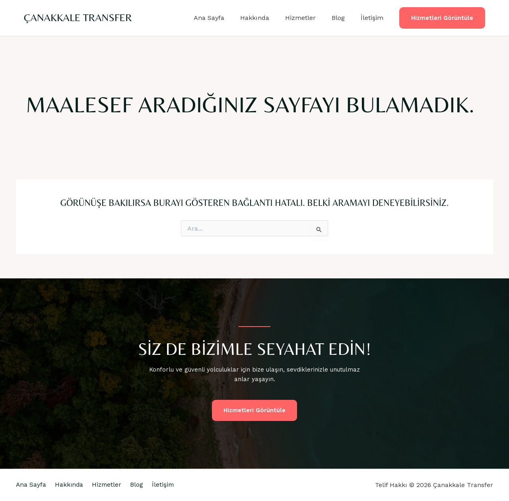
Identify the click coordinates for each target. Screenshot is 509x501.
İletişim (373, 18)
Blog (343, 18)
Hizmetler (308, 18)
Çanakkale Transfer (78, 17)
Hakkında (265, 18)
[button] (442, 18)
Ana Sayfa (223, 18)
